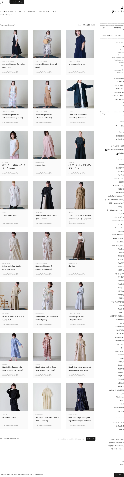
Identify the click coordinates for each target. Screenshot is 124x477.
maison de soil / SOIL (116, 390)
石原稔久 (121, 383)
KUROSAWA (119, 337)
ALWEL (121, 224)
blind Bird (120, 242)
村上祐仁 (121, 259)
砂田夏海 (121, 298)
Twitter (121, 153)
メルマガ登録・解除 (117, 146)
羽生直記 (121, 277)
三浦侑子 (121, 312)
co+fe (122, 323)
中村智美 (121, 362)
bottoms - (121, 52)
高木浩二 (121, 288)
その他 (121, 404)
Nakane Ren (120, 193)
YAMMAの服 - (118, 70)
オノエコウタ (119, 217)
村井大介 (121, 175)
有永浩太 (121, 249)
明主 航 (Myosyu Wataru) (115, 210)
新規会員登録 (107, 35)
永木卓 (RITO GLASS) (116, 196)
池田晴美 (121, 189)
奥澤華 (121, 252)
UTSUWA (120, 82)
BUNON (121, 231)
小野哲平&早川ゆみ (117, 316)
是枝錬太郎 (120, 319)
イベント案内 (119, 126)
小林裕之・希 (119, 274)
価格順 (88, 25)
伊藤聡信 (121, 309)
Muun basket (119, 351)
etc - (122, 65)
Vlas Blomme (119, 327)
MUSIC (121, 401)
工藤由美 (121, 284)
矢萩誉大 (121, 270)
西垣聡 (121, 182)
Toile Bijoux (120, 397)
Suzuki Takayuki (118, 238)
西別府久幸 (120, 168)
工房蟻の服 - (119, 73)
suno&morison (119, 408)
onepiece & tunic (14, 438)
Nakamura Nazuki (118, 221)
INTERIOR (120, 89)
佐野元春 (121, 291)
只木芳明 (121, 263)
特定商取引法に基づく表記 (116, 446)
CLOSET (6, 438)
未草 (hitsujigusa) (118, 245)
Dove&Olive (119, 341)
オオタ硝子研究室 (117, 302)
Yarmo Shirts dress (9, 216)
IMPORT (121, 411)
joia (122, 393)
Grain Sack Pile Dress (77, 64)
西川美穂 (121, 369)
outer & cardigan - (118, 57)
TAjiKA (121, 214)
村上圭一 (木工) (118, 185)
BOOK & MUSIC (118, 96)
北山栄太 (121, 267)
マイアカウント (116, 35)
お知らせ (121, 132)
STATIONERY (119, 92)
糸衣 (122, 348)
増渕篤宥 (121, 256)
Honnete (121, 355)
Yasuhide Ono (119, 228)
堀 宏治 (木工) (119, 178)
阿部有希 (121, 281)
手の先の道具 (119, 426)
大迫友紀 (121, 372)
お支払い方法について (117, 439)
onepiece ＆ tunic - (117, 55)
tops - (122, 50)
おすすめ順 (82, 25)
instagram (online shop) (116, 149)
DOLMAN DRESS (9, 417)
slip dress (72, 266)
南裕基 (121, 305)
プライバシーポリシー (117, 449)
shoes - (121, 62)
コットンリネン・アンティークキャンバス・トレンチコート (80, 219)
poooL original (119, 99)
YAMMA (121, 164)
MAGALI (120, 344)
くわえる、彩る (118, 422)
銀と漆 (121, 430)
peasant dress (40, 165)
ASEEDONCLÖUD (117, 235)
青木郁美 (121, 171)
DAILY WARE (119, 85)
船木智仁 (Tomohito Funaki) (114, 200)
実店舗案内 (120, 136)
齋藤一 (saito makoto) (116, 203)
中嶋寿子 (121, 376)
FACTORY (120, 330)
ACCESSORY (119, 78)
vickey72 (121, 207)
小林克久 (121, 365)
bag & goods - (119, 60)
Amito (122, 358)
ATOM (122, 465)
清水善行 (121, 295)
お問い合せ (120, 139)
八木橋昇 (121, 379)
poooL (15, 474)
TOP (1, 438)
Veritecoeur (120, 333)
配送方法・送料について (116, 442)
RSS (123, 461)
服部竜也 (121, 386)
